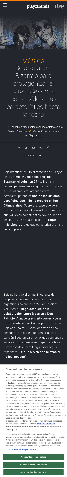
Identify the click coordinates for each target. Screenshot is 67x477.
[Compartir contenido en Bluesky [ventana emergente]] (33, 147)
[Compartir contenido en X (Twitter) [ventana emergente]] (26, 147)
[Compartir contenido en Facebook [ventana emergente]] (19, 147)
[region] (33, 420)
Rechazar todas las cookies (33, 465)
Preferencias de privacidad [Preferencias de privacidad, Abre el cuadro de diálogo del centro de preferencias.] (33, 472)
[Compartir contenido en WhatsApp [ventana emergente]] (40, 147)
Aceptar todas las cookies (33, 457)
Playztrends (35, 135)
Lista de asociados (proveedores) (22, 449)
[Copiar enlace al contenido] (48, 147)
